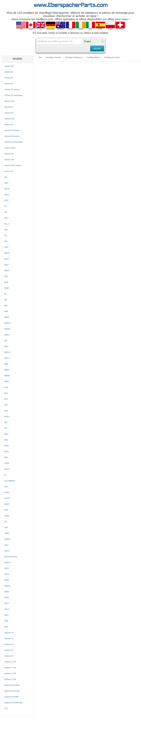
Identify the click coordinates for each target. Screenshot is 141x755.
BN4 (6, 457)
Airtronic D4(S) (9, 148)
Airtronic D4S (9, 160)
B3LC (6, 247)
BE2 (6, 422)
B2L (5, 212)
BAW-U (7, 417)
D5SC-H (7, 563)
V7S (6, 709)
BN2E (6, 446)
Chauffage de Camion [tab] (112, 57)
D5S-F (6, 568)
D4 (5, 522)
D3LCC (7, 498)
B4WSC (7, 329)
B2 (5, 206)
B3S (6, 276)
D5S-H (6, 574)
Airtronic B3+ (9, 66)
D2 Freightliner (9, 481)
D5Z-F (6, 603)
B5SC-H (7, 352)
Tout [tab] (40, 57)
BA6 (6, 411)
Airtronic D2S (9, 101)
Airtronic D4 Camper (12, 130)
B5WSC (7, 376)
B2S (6, 230)
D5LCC (7, 551)
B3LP (6, 265)
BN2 (6, 440)
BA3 (6, 399)
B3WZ (6, 288)
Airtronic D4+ (9, 154)
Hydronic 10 (8, 633)
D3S (6, 510)
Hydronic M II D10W (11, 685)
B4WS (6, 317)
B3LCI (6, 259)
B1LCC (7, 189)
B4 (5, 294)
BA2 (6, 393)
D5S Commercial (10, 557)
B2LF (6, 218)
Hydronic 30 (8, 650)
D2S (6, 487)
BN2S (6, 452)
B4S (6, 306)
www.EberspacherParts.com (70, 5)
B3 (5, 236)
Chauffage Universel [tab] (53, 57)
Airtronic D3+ (9, 113)
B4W (6, 311)
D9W (6, 621)
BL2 (5, 428)
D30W (6, 492)
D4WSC (7, 539)
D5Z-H (6, 609)
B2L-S (6, 224)
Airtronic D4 (8, 125)
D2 (5, 475)
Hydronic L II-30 (10, 673)
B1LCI (6, 195)
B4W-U (7, 335)
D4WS (6, 533)
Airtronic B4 (8, 72)
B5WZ (6, 382)
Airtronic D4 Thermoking (13, 142)
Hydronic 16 (8, 638)
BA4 (6, 405)
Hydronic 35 (8, 656)
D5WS (6, 580)
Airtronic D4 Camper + (12, 136)
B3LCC (7, 253)
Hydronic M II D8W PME (13, 703)
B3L (5, 241)
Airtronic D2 (8, 84)
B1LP (6, 200)
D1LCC (7, 469)
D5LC (6, 545)
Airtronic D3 (8, 107)
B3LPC (7, 271)
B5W (6, 364)
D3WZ (6, 516)
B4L (5, 300)
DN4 (6, 627)
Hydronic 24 (8, 644)
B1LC (6, 183)
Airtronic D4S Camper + (13, 165)
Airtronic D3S (9, 119)
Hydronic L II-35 (10, 679)
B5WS (6, 370)
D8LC (6, 615)
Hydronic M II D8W (11, 697)
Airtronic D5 (8, 171)
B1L (5, 177)
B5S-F (6, 358)
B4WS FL (8, 323)
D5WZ (6, 592)
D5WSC (7, 586)
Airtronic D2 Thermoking (13, 95)
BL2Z (6, 434)
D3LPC (7, 504)
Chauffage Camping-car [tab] (73, 57)
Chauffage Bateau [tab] (93, 57)
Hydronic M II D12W (11, 691)
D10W (6, 463)
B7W (6, 387)
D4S (6, 527)
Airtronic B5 (8, 78)
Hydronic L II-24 (10, 668)
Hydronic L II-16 (10, 662)
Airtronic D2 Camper (12, 90)
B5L (5, 341)
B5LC (6, 346)
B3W (6, 282)
